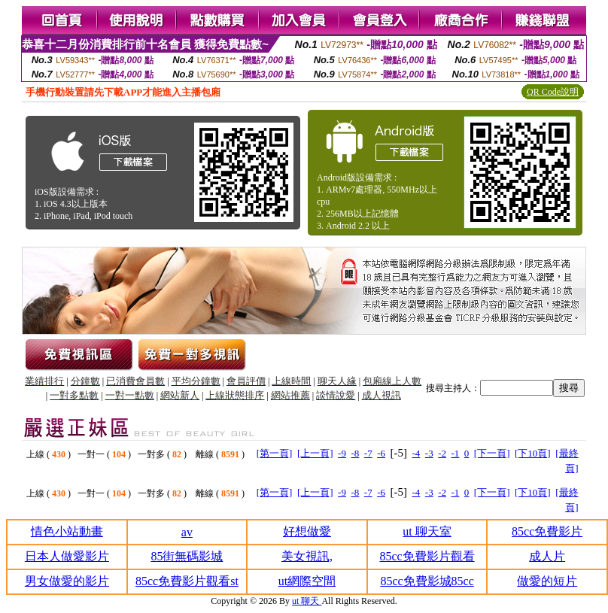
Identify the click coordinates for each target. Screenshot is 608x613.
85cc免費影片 (547, 531)
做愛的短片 (547, 581)
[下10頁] (533, 453)
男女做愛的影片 (67, 581)
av (187, 532)
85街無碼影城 (186, 556)
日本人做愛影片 (67, 556)
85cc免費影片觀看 (426, 556)
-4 (416, 453)
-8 (355, 453)
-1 (455, 453)
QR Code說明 (553, 91)
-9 (342, 453)
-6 (381, 453)
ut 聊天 (306, 601)
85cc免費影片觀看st (187, 581)
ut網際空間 (307, 581)
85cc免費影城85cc (426, 581)
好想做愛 (307, 531)
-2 (442, 453)
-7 (368, 453)
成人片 (547, 556)
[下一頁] (492, 453)
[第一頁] (275, 453)
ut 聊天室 (427, 531)
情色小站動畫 (67, 531)
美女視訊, (307, 556)
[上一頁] (315, 453)
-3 (429, 453)
